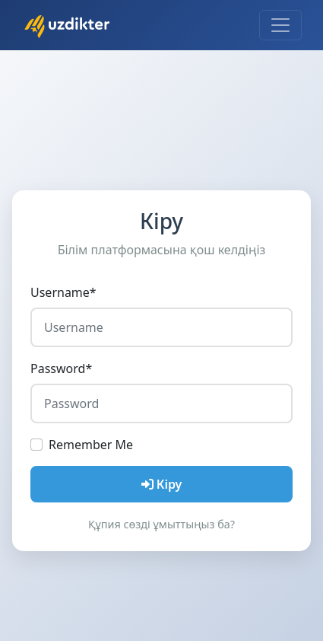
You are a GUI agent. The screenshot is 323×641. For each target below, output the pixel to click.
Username (63, 292)
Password (61, 368)
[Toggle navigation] (280, 25)
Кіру (161, 484)
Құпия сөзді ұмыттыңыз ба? (161, 524)
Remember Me (91, 444)
